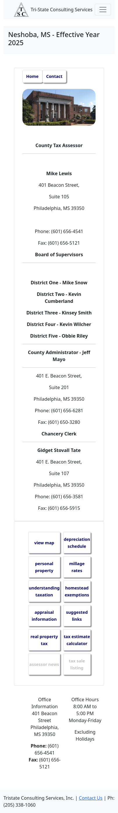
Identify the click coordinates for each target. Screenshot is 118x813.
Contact (54, 76)
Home (32, 76)
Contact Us (90, 798)
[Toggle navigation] (103, 9)
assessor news (44, 664)
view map (44, 542)
